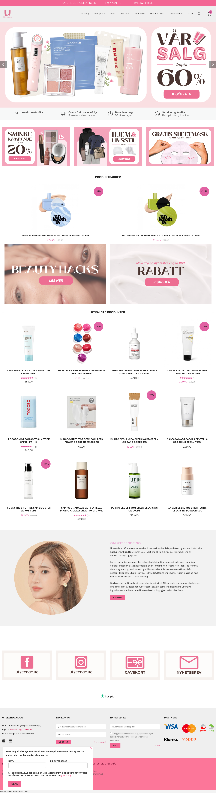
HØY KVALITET (114, 2)
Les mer (157, 745)
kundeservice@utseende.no (21, 729)
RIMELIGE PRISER (143, 2)
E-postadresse (69, 764)
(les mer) (66, 776)
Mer (190, 13)
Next (212, 64)
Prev (3, 64)
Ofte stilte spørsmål (104, 763)
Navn (27, 764)
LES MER (117, 597)
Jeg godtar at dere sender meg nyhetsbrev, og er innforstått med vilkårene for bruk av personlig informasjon (131, 736)
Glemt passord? (100, 742)
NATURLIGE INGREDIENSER (79, 2)
